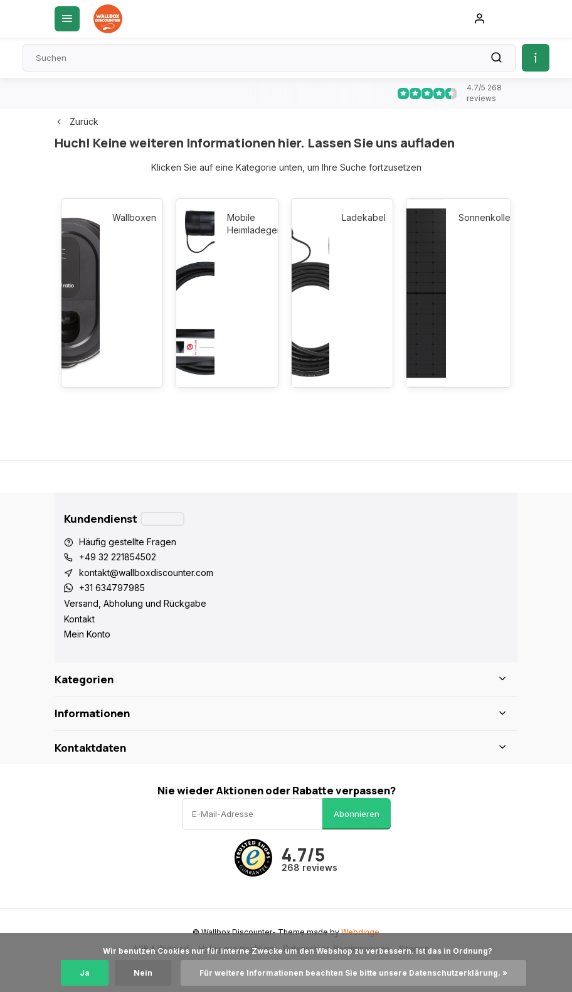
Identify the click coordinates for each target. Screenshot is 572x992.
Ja (85, 973)
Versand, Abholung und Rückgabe (135, 603)
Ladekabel (361, 217)
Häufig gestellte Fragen (127, 541)
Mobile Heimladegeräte (246, 223)
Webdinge (360, 932)
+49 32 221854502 (117, 557)
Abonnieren (356, 814)
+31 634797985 (112, 587)
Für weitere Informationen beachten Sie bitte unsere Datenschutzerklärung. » (353, 973)
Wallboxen (131, 217)
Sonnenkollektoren (478, 217)
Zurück (76, 121)
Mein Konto (87, 634)
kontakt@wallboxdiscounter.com (146, 572)
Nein (143, 973)
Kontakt (79, 619)
